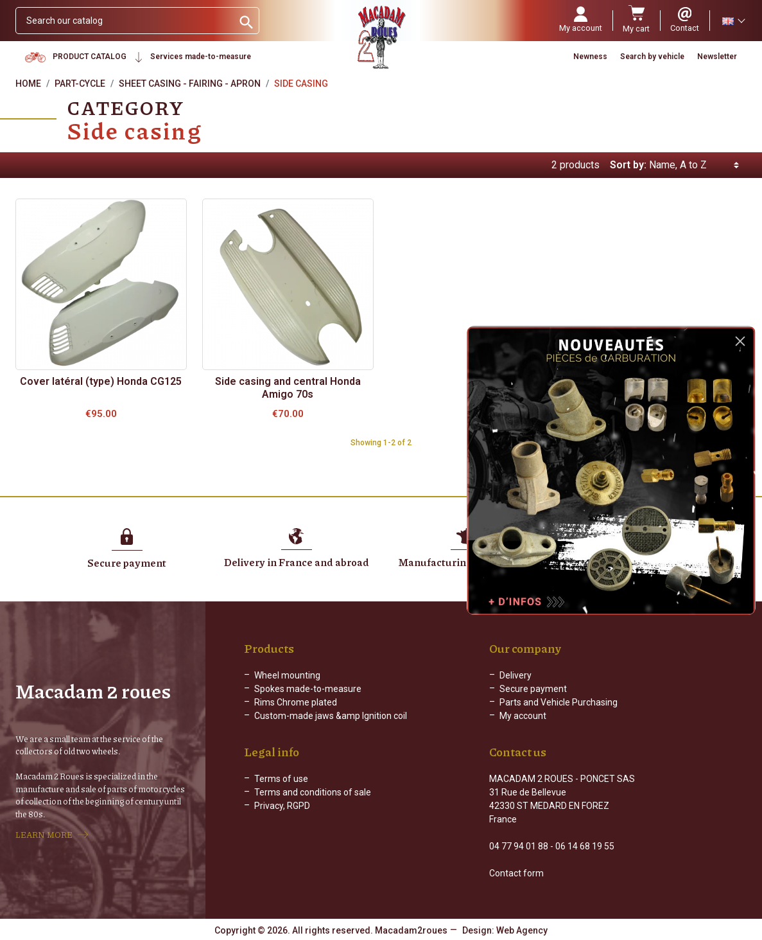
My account (522, 716)
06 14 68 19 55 (584, 846)
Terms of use (281, 779)
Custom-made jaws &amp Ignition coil (330, 716)
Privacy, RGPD (282, 806)
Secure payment (533, 689)
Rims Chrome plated (295, 702)
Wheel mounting (287, 675)
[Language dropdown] (733, 20)
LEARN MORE (44, 834)
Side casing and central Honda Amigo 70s (288, 387)
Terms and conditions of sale (312, 792)
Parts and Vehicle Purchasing (558, 702)
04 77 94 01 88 (518, 846)
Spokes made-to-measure (307, 689)
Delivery (515, 675)
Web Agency (522, 930)
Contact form (516, 873)
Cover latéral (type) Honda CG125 (101, 381)
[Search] (124, 20)
